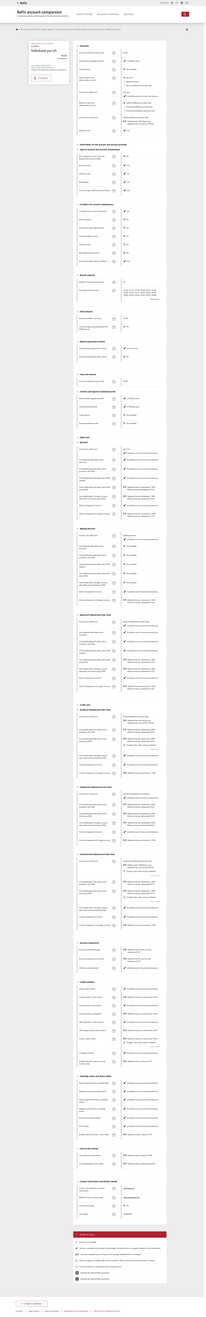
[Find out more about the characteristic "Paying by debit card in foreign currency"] (113, 514)
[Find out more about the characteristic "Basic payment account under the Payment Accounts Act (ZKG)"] (113, 156)
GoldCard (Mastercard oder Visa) (138, 103)
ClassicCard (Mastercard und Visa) (139, 107)
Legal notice (33, 1311)
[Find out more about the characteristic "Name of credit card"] (113, 103)
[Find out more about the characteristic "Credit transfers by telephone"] (113, 1014)
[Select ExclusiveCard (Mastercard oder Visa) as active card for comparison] (124, 111)
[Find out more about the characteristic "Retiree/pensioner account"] (113, 253)
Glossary (128, 14)
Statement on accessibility (76, 1311)
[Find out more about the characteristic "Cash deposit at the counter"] (113, 1156)
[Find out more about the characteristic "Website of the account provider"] (113, 1197)
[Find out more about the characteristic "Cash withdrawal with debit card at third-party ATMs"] (113, 487)
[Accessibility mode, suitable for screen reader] (181, 2)
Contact (19, 1311)
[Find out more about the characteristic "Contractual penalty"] (113, 1206)
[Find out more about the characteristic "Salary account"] (113, 245)
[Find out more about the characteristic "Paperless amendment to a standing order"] (113, 1109)
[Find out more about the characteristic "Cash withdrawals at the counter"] (113, 1164)
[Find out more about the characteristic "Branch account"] (113, 166)
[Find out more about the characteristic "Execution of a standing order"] (113, 1118)
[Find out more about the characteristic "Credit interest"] (113, 69)
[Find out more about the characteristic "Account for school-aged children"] (113, 228)
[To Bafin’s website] (22, 3)
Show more (155, 299)
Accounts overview (108, 14)
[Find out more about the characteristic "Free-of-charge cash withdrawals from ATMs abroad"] (113, 327)
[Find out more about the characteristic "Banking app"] (113, 182)
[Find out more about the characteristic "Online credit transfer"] (113, 989)
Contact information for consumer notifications (49, 69)
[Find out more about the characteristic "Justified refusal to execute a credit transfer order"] (113, 1061)
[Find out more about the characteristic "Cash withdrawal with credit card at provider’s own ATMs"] (113, 730)
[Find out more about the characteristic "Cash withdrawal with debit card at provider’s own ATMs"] (113, 469)
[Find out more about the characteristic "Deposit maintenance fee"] (113, 423)
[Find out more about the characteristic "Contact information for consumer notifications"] (113, 1188)
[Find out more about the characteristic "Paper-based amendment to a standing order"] (113, 1100)
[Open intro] (186, 3)
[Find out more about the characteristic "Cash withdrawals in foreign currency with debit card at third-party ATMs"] (113, 496)
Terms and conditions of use (107, 1311)
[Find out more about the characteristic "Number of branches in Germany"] (113, 282)
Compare (40, 78)
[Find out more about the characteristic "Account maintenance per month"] (113, 53)
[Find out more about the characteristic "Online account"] (113, 131)
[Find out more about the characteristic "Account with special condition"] (113, 211)
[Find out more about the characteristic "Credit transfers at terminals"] (113, 1006)
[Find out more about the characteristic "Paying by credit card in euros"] (113, 765)
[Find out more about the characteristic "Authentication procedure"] (113, 190)
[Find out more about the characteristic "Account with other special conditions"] (113, 261)
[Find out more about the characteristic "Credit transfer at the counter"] (113, 997)
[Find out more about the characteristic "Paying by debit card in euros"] (113, 506)
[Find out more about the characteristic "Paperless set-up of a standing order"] (113, 1091)
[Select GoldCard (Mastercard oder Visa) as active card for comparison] (124, 103)
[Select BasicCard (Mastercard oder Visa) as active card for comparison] (124, 85)
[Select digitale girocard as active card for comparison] (124, 81)
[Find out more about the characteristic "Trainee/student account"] (113, 236)
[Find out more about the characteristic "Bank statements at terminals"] (113, 959)
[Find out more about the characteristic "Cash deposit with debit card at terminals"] (113, 460)
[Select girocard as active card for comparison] (124, 78)
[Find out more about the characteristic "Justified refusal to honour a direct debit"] (113, 1135)
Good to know (85, 14)
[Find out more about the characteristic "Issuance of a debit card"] (113, 92)
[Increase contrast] (172, 3)
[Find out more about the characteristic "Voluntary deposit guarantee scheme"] (113, 357)
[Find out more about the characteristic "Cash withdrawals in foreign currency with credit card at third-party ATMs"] (113, 756)
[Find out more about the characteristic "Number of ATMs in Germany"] (113, 318)
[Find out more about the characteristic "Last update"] (113, 1214)
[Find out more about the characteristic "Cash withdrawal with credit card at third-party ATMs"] (113, 739)
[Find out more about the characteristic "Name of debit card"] (113, 78)
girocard (129, 77)
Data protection (52, 1311)
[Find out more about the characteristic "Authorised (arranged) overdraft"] (113, 61)
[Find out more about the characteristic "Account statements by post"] (113, 950)
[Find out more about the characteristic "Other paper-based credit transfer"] (113, 1030)
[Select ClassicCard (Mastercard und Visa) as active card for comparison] (124, 107)
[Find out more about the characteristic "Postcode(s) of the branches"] (113, 290)
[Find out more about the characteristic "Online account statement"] (113, 968)
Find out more (154, 749)
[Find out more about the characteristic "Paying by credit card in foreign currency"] (113, 773)
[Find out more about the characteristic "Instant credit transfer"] (113, 1039)
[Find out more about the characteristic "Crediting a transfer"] (113, 1053)
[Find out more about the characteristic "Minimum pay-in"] (113, 220)
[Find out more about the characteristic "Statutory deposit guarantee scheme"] (113, 348)
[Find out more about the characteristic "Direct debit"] (113, 1126)
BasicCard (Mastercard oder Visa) (139, 85)
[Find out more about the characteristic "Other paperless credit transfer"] (113, 1022)
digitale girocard (132, 81)
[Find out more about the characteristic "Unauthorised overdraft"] (113, 407)
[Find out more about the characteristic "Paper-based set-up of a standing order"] (113, 1083)
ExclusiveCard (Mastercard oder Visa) (140, 111)
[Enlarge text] (177, 3)
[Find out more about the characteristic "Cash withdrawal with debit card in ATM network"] (113, 478)
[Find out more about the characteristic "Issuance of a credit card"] (113, 118)
